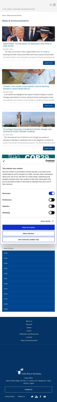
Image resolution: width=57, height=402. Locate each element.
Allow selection (28, 233)
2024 (6, 263)
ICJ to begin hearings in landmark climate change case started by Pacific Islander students (27, 130)
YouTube (29, 337)
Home (4, 15)
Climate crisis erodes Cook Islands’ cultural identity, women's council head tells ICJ (26, 87)
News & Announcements (29, 340)
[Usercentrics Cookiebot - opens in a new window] (45, 161)
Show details (45, 221)
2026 (6, 253)
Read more (48, 63)
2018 (6, 294)
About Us (29, 321)
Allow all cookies (28, 227)
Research (29, 324)
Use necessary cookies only (28, 239)
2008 (6, 309)
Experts (29, 328)
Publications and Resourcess (29, 334)
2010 (6, 299)
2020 (6, 284)
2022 (6, 273)
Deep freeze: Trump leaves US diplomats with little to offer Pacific (27, 44)
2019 (6, 289)
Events (29, 331)
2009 (6, 304)
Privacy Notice (10, 396)
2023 (6, 268)
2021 (6, 278)
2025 (6, 258)
